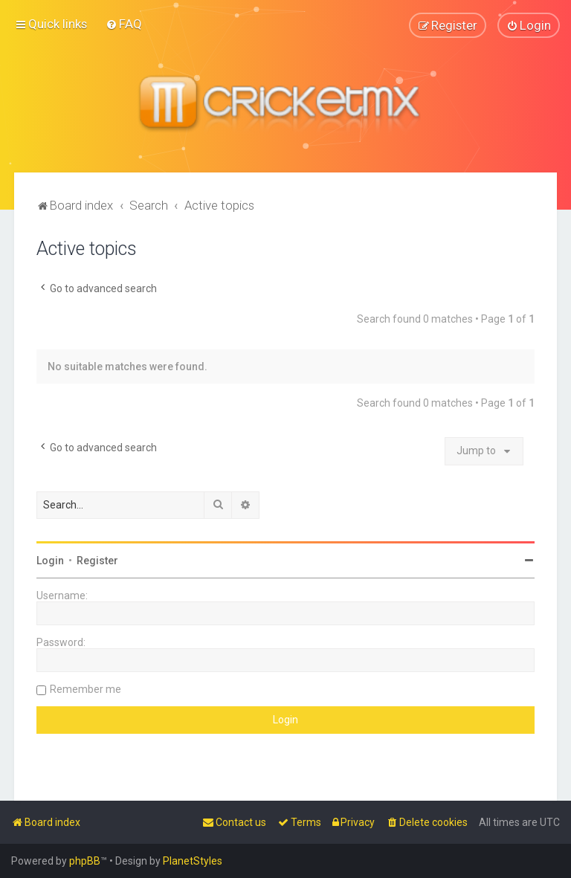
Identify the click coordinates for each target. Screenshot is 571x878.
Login (50, 560)
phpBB (84, 861)
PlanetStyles (192, 861)
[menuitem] (124, 24)
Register (97, 560)
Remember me (85, 688)
